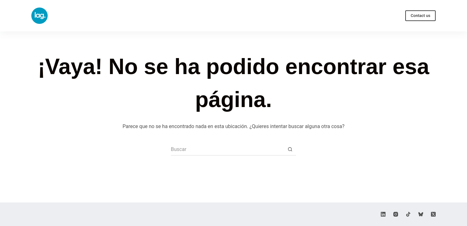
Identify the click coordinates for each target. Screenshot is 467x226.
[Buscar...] (227, 149)
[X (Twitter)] (433, 214)
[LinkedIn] (383, 214)
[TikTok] (408, 214)
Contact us (420, 15)
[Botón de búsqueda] (290, 149)
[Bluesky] (420, 214)
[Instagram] (395, 214)
